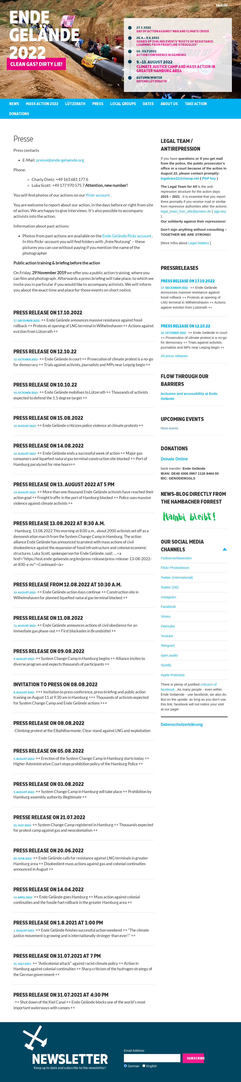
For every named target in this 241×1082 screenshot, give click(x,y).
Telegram (168, 645)
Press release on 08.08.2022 (48, 723)
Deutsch (207, 5)
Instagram (168, 597)
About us (169, 103)
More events (169, 428)
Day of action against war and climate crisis (172, 31)
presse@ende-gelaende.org (60, 160)
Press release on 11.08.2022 (48, 618)
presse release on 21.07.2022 (49, 817)
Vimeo (165, 616)
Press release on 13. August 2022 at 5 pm (63, 484)
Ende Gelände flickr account (127, 235)
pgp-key (220, 211)
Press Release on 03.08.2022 (48, 784)
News (14, 103)
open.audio (169, 655)
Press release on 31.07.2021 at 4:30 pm (60, 994)
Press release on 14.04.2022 (48, 889)
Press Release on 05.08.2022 (48, 751)
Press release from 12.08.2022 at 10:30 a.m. (67, 584)
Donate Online (174, 459)
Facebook (168, 606)
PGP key (209, 178)
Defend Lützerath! (151, 81)
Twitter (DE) (170, 587)
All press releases (174, 356)
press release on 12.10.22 (45, 351)
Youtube (167, 636)
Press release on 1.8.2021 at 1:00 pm (58, 922)
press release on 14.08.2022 (48, 445)
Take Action (196, 103)
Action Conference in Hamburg (161, 55)
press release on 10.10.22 (45, 384)
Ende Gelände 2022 (44, 34)
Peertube (168, 626)
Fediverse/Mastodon (176, 558)
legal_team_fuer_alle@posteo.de (186, 211)
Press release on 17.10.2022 (47, 312)
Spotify (166, 665)
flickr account (98, 195)
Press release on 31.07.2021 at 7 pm (57, 956)
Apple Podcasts (173, 675)
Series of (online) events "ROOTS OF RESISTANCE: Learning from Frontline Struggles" (175, 42)
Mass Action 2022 (42, 103)
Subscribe (195, 1058)
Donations (19, 113)
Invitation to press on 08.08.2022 (55, 684)
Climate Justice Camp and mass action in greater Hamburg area (175, 68)
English (222, 5)
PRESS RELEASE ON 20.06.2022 (48, 850)
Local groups (123, 103)
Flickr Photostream (175, 568)
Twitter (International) (177, 577)
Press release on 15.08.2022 (48, 418)
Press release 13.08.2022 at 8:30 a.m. (59, 523)
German (133, 1066)
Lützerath (75, 103)
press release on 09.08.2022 (48, 651)
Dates (148, 103)
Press (97, 103)
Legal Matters (199, 243)
